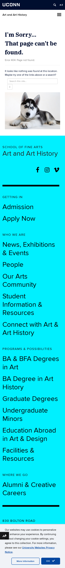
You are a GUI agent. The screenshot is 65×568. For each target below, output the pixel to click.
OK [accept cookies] (50, 560)
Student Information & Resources (22, 304)
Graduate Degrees (30, 399)
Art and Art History (14, 15)
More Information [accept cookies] (25, 561)
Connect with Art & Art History (30, 328)
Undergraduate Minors (25, 414)
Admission (18, 207)
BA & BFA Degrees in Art (30, 363)
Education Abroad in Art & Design (29, 434)
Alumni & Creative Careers (29, 489)
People (12, 264)
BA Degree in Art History (27, 383)
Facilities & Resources (18, 454)
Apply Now (18, 218)
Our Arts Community (19, 280)
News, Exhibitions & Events (28, 249)
